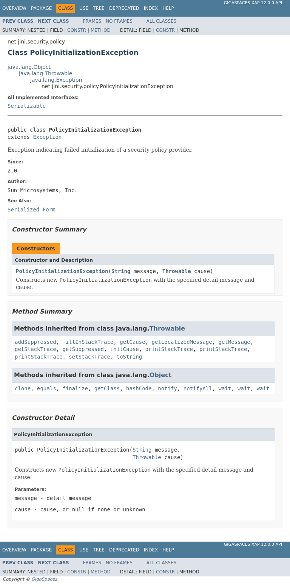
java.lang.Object (29, 67)
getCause (132, 342)
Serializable (27, 106)
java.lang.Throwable (45, 73)
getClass (107, 388)
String (121, 271)
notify (167, 388)
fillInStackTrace (87, 342)
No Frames (119, 21)
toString (129, 357)
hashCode (138, 388)
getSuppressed (83, 349)
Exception (47, 137)
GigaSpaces (44, 579)
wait (225, 388)
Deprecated (124, 8)
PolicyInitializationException (62, 271)
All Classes (161, 21)
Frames (92, 21)
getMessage (234, 342)
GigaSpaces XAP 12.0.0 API (253, 2)
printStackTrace (169, 349)
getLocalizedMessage (181, 342)
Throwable (176, 271)
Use (83, 8)
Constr (76, 30)
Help (168, 8)
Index (151, 8)
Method (101, 30)
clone (23, 388)
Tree (99, 8)
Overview (14, 8)
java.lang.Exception (56, 80)
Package (41, 8)
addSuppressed (35, 342)
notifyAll (198, 388)
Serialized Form (31, 210)
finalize (75, 388)
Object (161, 375)
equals (46, 388)
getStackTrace (35, 349)
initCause (124, 349)
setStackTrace (89, 357)
